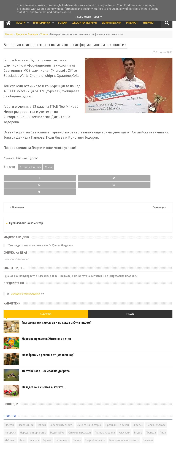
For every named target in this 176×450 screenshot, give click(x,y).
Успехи (62, 22)
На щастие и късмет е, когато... (44, 373)
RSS (17, 444)
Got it (98, 17)
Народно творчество (33, 419)
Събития (138, 411)
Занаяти (148, 426)
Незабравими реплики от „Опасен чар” (48, 341)
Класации (124, 419)
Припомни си (41, 22)
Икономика (62, 426)
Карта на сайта (29, 444)
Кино (22, 426)
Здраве (47, 426)
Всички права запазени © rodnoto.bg (66, 444)
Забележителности (61, 411)
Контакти (8, 444)
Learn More (83, 17)
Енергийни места (95, 426)
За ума (77, 426)
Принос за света (105, 419)
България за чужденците (124, 426)
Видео (138, 419)
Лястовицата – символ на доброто (46, 357)
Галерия (34, 426)
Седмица (45, 300)
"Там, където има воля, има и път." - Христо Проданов (40, 231)
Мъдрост (132, 22)
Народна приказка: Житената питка (46, 325)
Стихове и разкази (79, 419)
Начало (9, 34)
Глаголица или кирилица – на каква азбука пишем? (56, 309)
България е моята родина (25, 279)
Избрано (148, 22)
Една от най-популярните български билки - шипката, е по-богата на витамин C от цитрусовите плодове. (70, 262)
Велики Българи (111, 22)
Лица (163, 419)
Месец (130, 300)
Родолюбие (57, 419)
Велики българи (156, 411)
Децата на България (84, 22)
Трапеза (151, 419)
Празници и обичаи (117, 411)
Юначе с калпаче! (17, 244)
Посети (20, 22)
